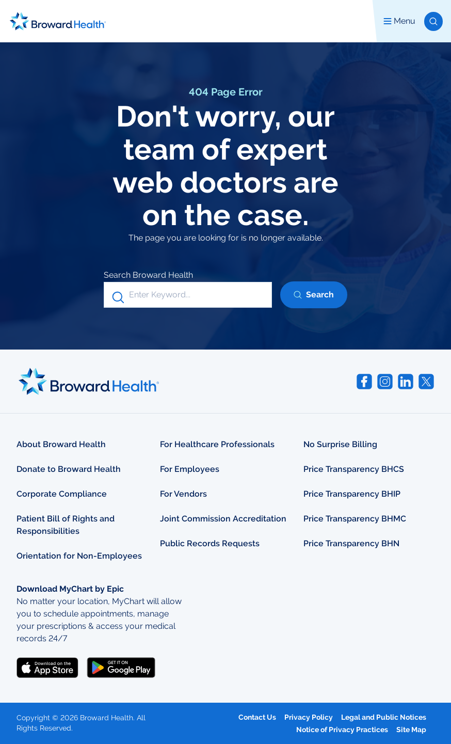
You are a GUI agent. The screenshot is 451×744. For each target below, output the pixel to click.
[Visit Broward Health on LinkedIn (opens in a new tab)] (405, 381)
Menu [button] (399, 21)
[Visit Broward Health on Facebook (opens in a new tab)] (364, 381)
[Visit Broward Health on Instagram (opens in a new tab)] (385, 381)
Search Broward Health (148, 275)
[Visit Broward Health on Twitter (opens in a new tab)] (426, 381)
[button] (433, 21)
